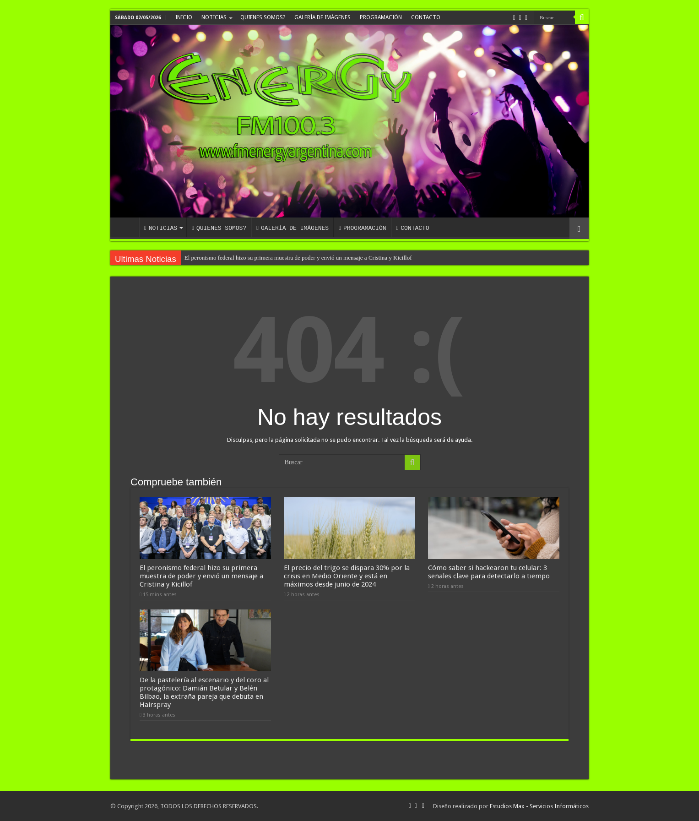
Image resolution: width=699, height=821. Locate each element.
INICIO (183, 17)
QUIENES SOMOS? (262, 17)
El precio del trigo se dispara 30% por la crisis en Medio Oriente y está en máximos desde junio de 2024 (347, 576)
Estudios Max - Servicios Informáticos (539, 806)
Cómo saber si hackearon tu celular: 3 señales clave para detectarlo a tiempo (489, 572)
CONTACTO (425, 17)
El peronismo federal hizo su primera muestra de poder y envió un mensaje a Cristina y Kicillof (298, 257)
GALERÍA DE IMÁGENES (322, 17)
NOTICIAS (214, 17)
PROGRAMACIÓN (381, 17)
